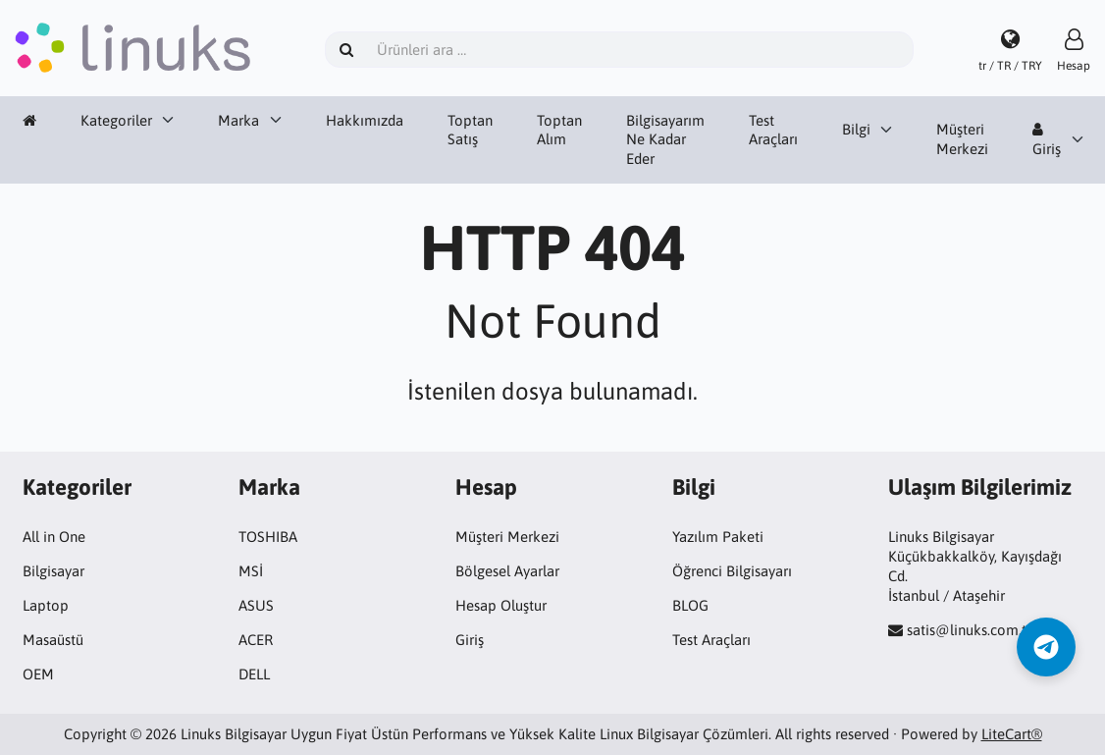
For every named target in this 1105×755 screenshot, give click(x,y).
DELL (254, 674)
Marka (238, 120)
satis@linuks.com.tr (969, 629)
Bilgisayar (53, 571)
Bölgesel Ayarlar (507, 571)
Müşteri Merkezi (962, 139)
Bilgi (856, 129)
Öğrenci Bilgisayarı (732, 571)
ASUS (256, 605)
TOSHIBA (267, 536)
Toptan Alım (559, 130)
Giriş (1046, 139)
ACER (255, 639)
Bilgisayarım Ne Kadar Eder (665, 140)
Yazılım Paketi (717, 536)
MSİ (250, 571)
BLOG (690, 605)
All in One (54, 536)
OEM (38, 674)
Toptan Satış (470, 130)
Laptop (46, 605)
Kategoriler (116, 120)
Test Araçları (773, 130)
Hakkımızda (364, 120)
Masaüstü (53, 639)
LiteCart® (1011, 734)
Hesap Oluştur (501, 605)
